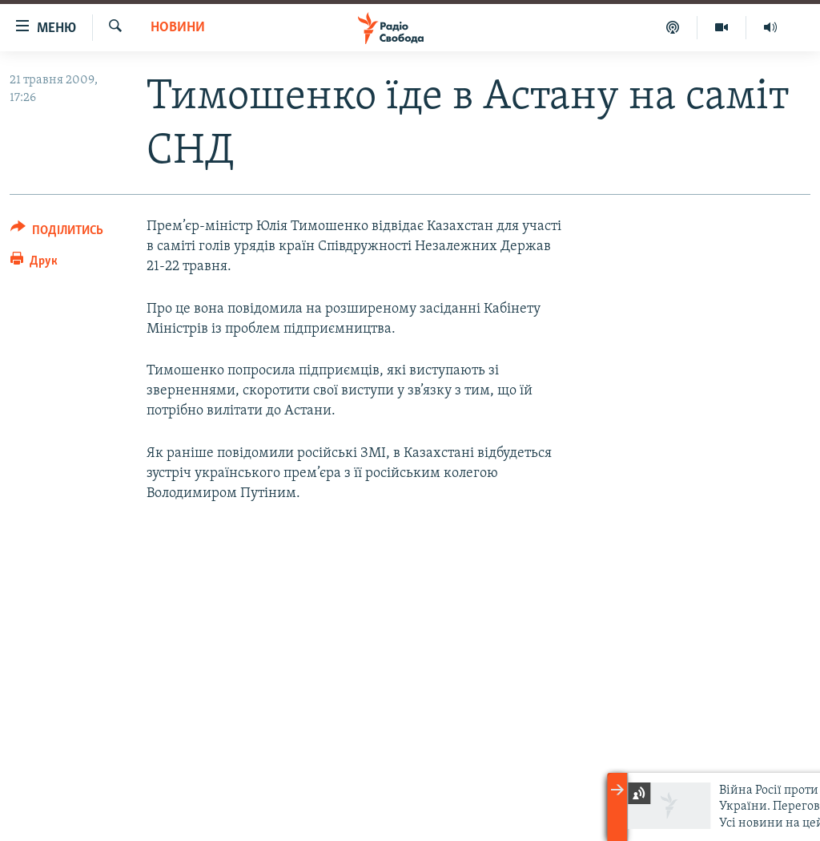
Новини (178, 27)
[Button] (56, 232)
